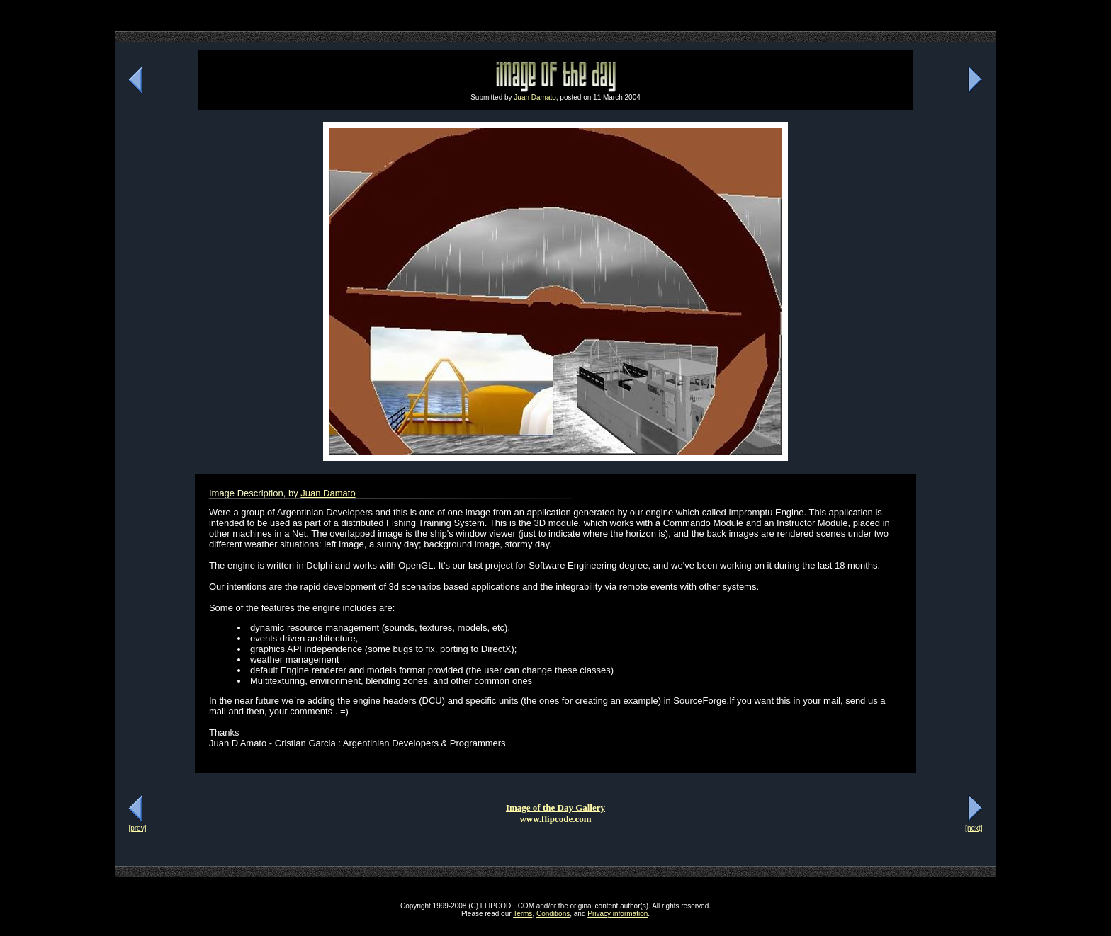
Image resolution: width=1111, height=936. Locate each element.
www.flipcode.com (555, 819)
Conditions (553, 914)
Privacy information (617, 914)
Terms (522, 914)
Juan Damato (535, 97)
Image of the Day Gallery (555, 807)
